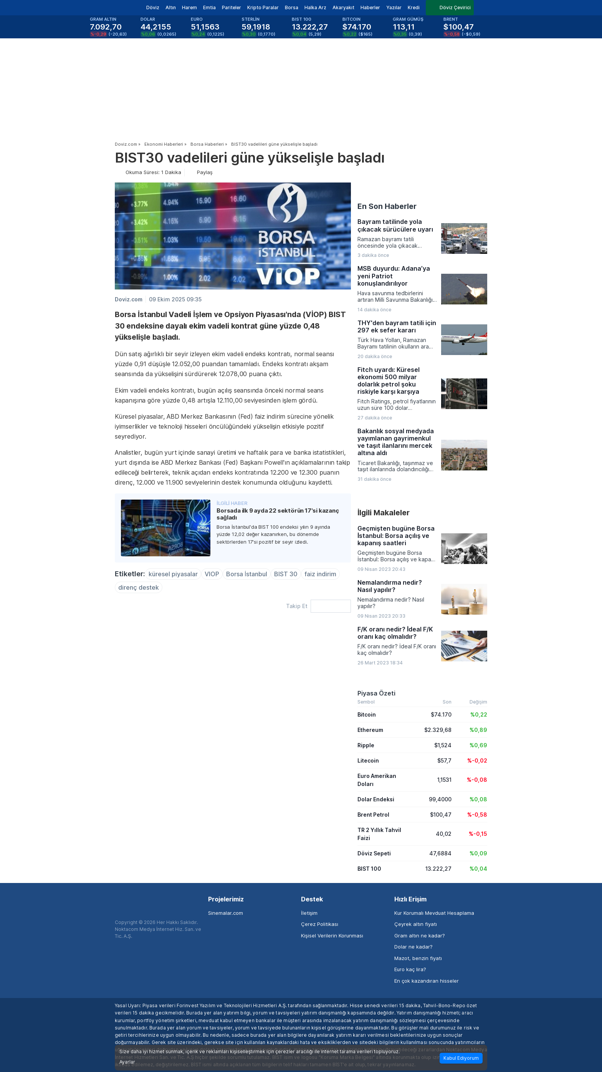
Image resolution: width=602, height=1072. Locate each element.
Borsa (291, 7)
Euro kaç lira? (410, 969)
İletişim (309, 913)
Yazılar (394, 7)
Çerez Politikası (319, 924)
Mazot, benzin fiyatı (418, 958)
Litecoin (368, 760)
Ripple (365, 745)
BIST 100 (369, 868)
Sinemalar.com (225, 913)
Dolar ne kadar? (413, 947)
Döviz (152, 7)
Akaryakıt (343, 7)
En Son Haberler (387, 206)
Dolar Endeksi (375, 799)
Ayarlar (127, 1062)
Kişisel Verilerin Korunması (332, 935)
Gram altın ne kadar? (419, 935)
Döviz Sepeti (374, 853)
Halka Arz (315, 7)
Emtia (209, 7)
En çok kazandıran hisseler (426, 981)
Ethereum (370, 730)
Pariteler (231, 7)
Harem (189, 7)
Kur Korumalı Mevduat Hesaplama (434, 913)
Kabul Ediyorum (461, 1058)
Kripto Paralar (263, 7)
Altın (170, 7)
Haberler (370, 7)
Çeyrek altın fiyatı (415, 924)
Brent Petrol (373, 814)
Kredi (414, 7)
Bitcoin (366, 714)
